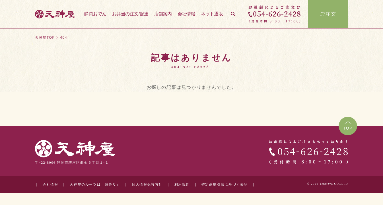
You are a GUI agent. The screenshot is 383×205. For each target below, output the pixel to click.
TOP (348, 128)
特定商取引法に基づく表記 (224, 184)
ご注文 (328, 14)
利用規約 (182, 184)
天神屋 (55, 14)
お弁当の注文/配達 (130, 13)
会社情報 (186, 13)
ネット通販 (212, 13)
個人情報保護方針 (147, 184)
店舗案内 (163, 13)
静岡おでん (95, 13)
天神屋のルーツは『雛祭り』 (95, 184)
